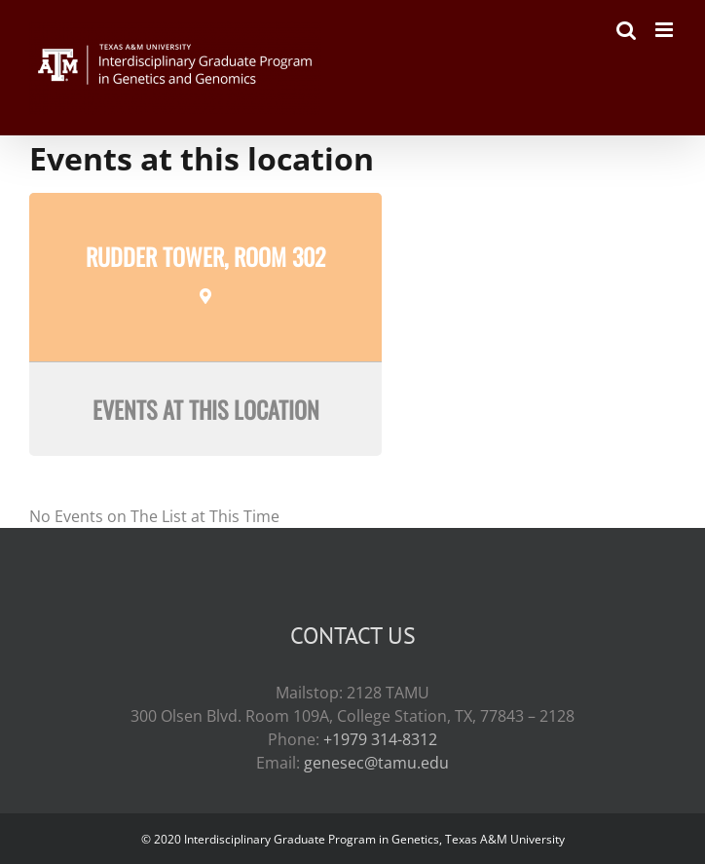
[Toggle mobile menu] (665, 29)
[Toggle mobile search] (626, 29)
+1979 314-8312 (380, 739)
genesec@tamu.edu (376, 762)
